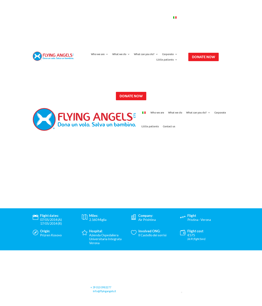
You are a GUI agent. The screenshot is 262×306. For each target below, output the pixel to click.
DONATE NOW (203, 56)
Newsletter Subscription (137, 17)
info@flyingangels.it (104, 291)
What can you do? (144, 54)
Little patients (165, 59)
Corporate (168, 54)
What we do (119, 54)
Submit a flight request (104, 17)
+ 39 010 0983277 (100, 287)
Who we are (98, 54)
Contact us (162, 17)
